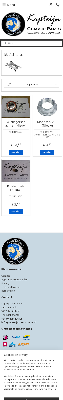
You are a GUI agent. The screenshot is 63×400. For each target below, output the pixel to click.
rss (47, 388)
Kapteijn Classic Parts (14, 225)
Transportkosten (10, 287)
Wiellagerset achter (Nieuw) (15, 123)
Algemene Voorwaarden (14, 279)
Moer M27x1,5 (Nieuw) (47, 123)
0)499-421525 (15, 318)
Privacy (5, 283)
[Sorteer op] (31, 84)
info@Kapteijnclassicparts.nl (18, 322)
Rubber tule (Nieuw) (15, 188)
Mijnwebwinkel (42, 394)
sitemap (40, 388)
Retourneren (8, 290)
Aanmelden (9, 374)
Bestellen (15, 152)
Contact (5, 275)
